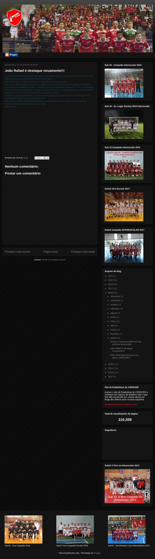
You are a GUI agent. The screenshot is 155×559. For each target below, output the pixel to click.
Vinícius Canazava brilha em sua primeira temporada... (125, 342)
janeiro (114, 338)
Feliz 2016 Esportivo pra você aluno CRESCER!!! (124, 356)
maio (113, 321)
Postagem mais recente (17, 251)
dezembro (115, 296)
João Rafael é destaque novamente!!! (121, 349)
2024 (110, 276)
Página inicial (51, 251)
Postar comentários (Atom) (54, 260)
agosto (114, 313)
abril (112, 325)
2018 (110, 284)
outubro (114, 304)
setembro (115, 309)
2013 (110, 372)
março (113, 329)
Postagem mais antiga (83, 251)
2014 (110, 368)
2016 (110, 292)
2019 (110, 280)
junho (113, 317)
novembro (115, 300)
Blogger (97, 553)
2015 (110, 364)
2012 (110, 376)
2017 (110, 288)
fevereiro (114, 334)
